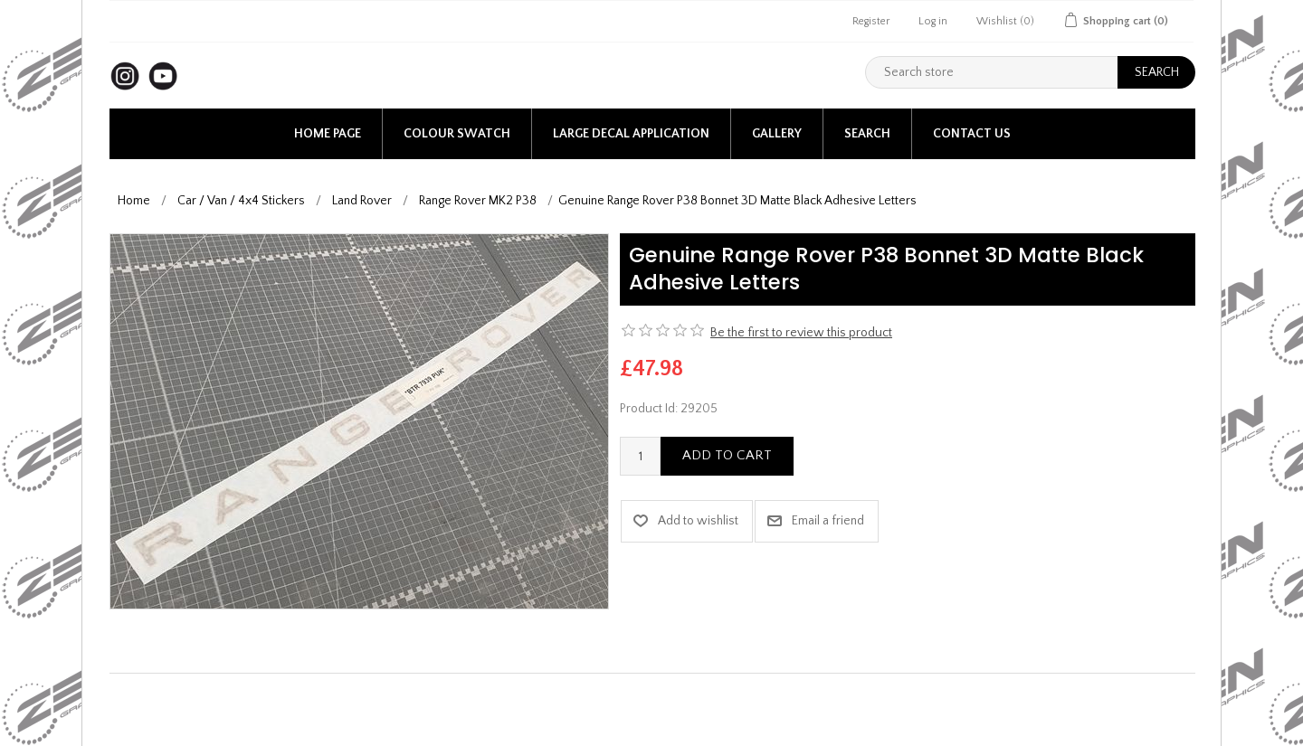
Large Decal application (631, 134)
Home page (327, 134)
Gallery (777, 134)
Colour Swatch (457, 134)
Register (870, 21)
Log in (932, 21)
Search (867, 134)
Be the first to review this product (801, 333)
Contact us (972, 134)
